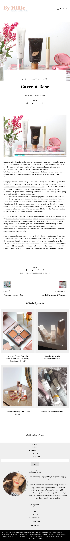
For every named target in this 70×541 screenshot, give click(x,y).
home (35, 447)
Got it (40, 539)
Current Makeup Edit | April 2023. (18, 413)
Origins (35, 219)
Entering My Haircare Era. (52, 412)
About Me (35, 453)
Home (35, 511)
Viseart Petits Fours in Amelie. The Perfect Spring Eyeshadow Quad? (17, 358)
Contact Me (35, 450)
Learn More (32, 539)
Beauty (26, 79)
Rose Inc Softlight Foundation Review (52, 357)
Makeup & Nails (39, 79)
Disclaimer (35, 457)
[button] (59, 9)
